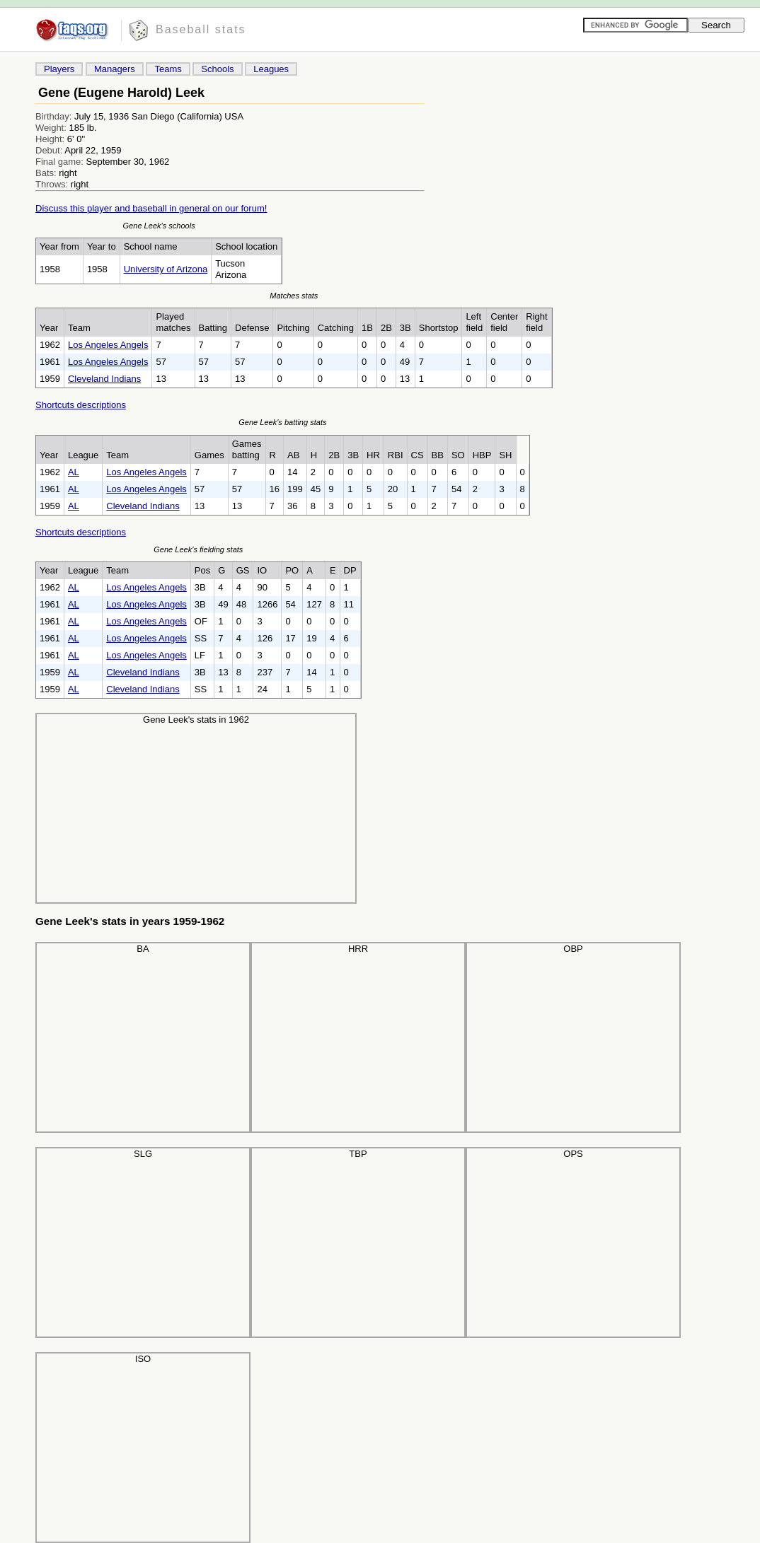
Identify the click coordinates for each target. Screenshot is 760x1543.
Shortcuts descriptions (80, 405)
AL (73, 472)
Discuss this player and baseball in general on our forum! (151, 208)
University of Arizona (166, 269)
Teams (167, 69)
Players (59, 69)
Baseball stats (201, 29)
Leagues (271, 69)
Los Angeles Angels (108, 344)
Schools (217, 69)
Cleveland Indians (104, 378)
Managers (114, 69)
